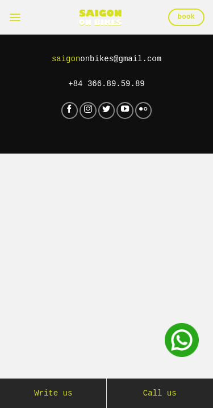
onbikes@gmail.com (107, 58)
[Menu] (15, 17)
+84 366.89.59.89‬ (106, 83)
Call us (160, 393)
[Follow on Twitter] (106, 110)
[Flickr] (143, 110)
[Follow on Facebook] (69, 110)
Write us (53, 393)
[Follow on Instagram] (88, 110)
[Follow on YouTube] (124, 110)
